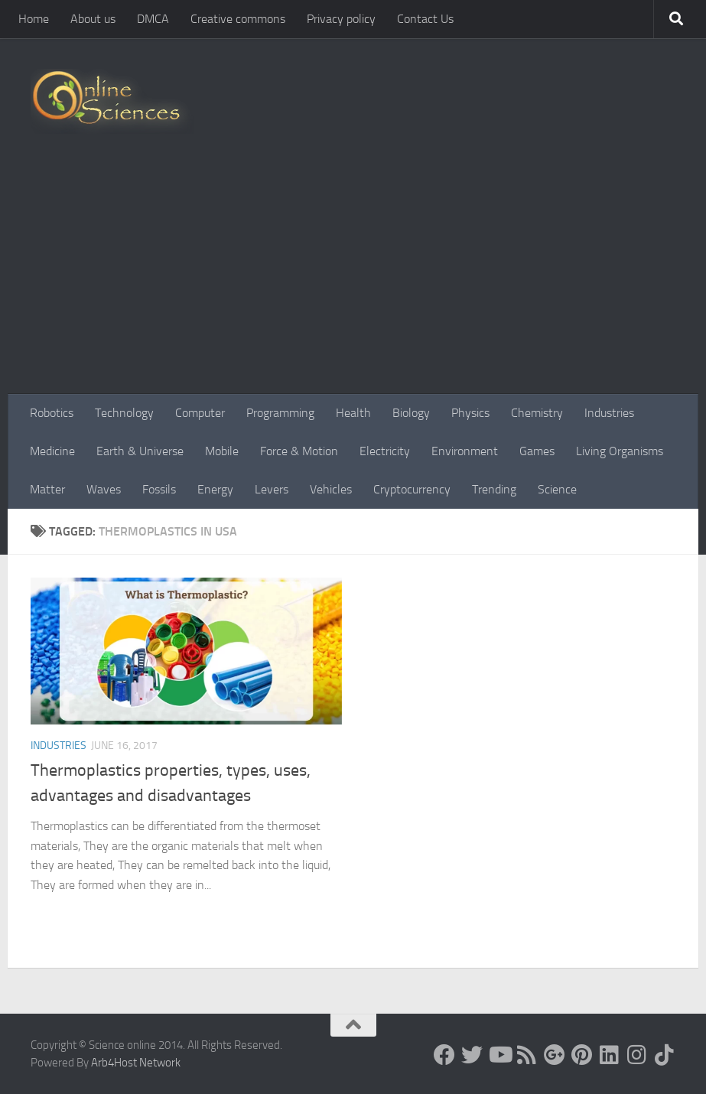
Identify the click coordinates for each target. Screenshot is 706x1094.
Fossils (159, 489)
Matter (47, 489)
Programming (280, 412)
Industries (609, 412)
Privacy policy (341, 18)
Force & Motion (299, 451)
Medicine (52, 451)
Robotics (51, 412)
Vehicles (331, 489)
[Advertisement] (353, 279)
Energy (215, 489)
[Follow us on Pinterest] (582, 1055)
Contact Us (425, 18)
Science (557, 489)
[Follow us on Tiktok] (664, 1055)
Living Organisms (619, 451)
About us (92, 18)
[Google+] (554, 1055)
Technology (124, 412)
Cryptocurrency (412, 489)
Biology (411, 412)
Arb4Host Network (136, 1063)
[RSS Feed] (527, 1055)
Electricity (385, 451)
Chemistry (537, 412)
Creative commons (237, 18)
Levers (271, 489)
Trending (494, 489)
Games (537, 451)
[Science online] (444, 1055)
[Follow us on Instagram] (637, 1055)
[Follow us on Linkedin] (609, 1055)
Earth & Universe (140, 451)
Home (33, 18)
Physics (470, 412)
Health (353, 412)
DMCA (153, 18)
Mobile (222, 451)
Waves (103, 489)
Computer (200, 412)
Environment (464, 451)
